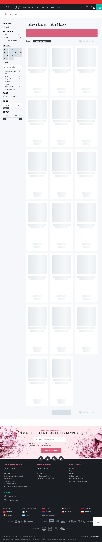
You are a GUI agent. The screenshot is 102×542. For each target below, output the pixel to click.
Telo (9, 14)
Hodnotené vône (9, 481)
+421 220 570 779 (14, 496)
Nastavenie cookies (29, 536)
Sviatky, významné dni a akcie (14, 476)
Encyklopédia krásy (10, 471)
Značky (59, 7)
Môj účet (39, 473)
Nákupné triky (8, 473)
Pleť (47, 7)
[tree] (11, 38)
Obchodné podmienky (44, 476)
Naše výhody (73, 476)
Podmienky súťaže (10, 484)
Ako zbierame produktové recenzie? (16, 486)
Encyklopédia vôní (10, 468)
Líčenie (30, 7)
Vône (24, 7)
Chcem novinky (51, 451)
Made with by (90, 536)
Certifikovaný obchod (76, 479)
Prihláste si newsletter (51, 432)
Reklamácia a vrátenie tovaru (46, 479)
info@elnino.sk (13, 500)
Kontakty (72, 468)
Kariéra (71, 473)
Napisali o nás (74, 471)
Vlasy (37, 7)
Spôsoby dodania (42, 468)
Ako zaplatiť (40, 471)
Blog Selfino (8, 479)
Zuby (53, 7)
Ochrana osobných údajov (78, 481)
